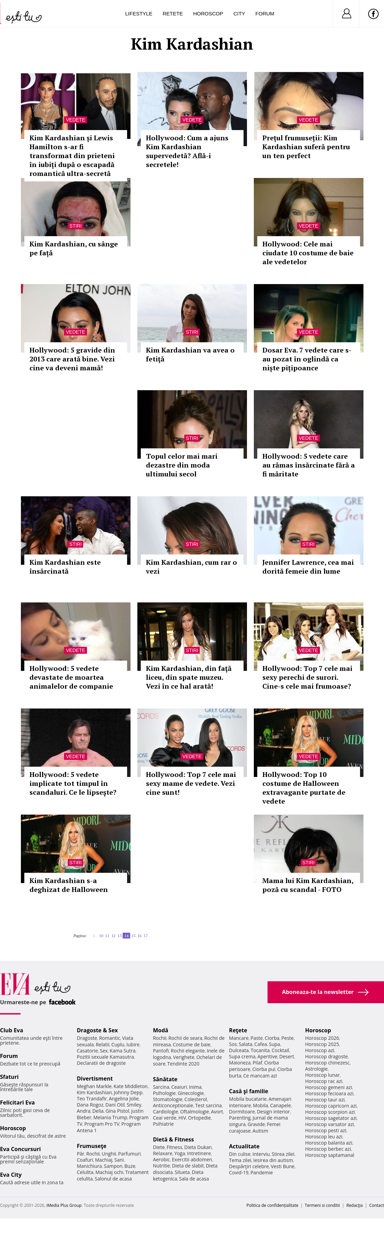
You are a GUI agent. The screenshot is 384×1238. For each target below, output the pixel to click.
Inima (195, 1087)
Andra (83, 1111)
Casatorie (87, 1050)
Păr (80, 1153)
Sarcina (161, 1087)
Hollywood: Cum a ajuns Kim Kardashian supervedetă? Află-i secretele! (187, 151)
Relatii (102, 1044)
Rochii (93, 1153)
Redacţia (354, 1205)
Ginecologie (191, 1093)
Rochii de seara (185, 1038)
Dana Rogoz (90, 1104)
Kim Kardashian (94, 1092)
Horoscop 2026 (322, 1038)
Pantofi (161, 1050)
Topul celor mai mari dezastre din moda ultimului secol (182, 464)
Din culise (240, 1154)
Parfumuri (129, 1153)
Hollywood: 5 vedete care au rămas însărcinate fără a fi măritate (308, 464)
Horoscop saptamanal (329, 1155)
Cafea (260, 1044)
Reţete (238, 1030)
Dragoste (87, 1038)
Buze (129, 1166)
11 (107, 935)
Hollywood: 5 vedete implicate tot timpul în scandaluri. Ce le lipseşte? (72, 783)
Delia (97, 1111)
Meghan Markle (94, 1086)
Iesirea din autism (273, 1160)
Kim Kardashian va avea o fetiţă (190, 354)
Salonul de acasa (113, 1178)
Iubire (132, 1044)
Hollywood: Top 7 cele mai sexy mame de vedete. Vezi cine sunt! (191, 783)
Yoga (179, 1153)
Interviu (261, 1154)
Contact (376, 1205)
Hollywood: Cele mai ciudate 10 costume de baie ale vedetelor (308, 252)
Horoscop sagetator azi (331, 1118)
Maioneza (240, 1062)
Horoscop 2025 (322, 1044)
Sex (104, 1050)
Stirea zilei (283, 1154)
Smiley (134, 1104)
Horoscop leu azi (323, 1136)
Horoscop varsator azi (329, 1124)
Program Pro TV (102, 1124)
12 (113, 935)
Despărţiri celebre (249, 1166)
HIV (182, 1117)
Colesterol (195, 1099)
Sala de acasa (194, 1178)
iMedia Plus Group (64, 1205)
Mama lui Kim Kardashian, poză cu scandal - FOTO (307, 885)
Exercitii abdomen (192, 1159)
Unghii (109, 1153)
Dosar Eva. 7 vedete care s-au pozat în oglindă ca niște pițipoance (306, 358)
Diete (158, 1147)
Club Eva (11, 1030)
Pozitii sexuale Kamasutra (105, 1057)
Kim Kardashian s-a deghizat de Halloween (68, 885)
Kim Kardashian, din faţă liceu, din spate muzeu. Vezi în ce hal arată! (189, 677)
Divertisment (95, 1078)
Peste (287, 1038)
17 (146, 935)
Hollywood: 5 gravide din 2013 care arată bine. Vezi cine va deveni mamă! (72, 358)
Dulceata (239, 1050)
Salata (245, 1044)
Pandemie (261, 1172)
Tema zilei (240, 1160)
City (239, 13)
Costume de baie (191, 1044)
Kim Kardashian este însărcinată (65, 567)
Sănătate (165, 1079)
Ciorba (272, 1038)
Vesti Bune (283, 1166)
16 (139, 935)
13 (119, 935)
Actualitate (244, 1146)
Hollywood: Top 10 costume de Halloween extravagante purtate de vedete (303, 788)
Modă (160, 1030)
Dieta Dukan (198, 1147)
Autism (260, 1130)
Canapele (280, 1105)
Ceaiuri (179, 1087)
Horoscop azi (319, 1050)
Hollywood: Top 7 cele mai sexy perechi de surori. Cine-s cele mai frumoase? (307, 677)
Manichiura (89, 1166)
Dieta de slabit (188, 1165)
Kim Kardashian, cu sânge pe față (73, 248)
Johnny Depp (128, 1092)
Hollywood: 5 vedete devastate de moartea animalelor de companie (71, 677)
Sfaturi (9, 1077)
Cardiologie (165, 1111)
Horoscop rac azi (324, 1081)
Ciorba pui (263, 1069)
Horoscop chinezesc (327, 1062)
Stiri (76, 226)
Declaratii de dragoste (101, 1063)
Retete (173, 13)
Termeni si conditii (322, 1205)
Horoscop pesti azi (325, 1130)
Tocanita (260, 1050)
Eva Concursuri (20, 1149)
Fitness (175, 1147)
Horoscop (208, 13)
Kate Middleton (130, 1086)
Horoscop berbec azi (328, 1149)
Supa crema (242, 1056)
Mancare (239, 1038)
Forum (265, 13)
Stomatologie (167, 1099)
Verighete (183, 1057)
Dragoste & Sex (97, 1030)
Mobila (260, 1105)
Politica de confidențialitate (272, 1205)
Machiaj (104, 1160)
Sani (119, 1160)
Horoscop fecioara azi (329, 1093)
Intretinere (199, 1153)
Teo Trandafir (92, 1098)
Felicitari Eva (17, 1102)
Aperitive (267, 1056)
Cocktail (280, 1050)
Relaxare (162, 1153)
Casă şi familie (248, 1091)
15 (133, 935)
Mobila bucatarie (248, 1099)
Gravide (256, 1124)
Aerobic (161, 1159)
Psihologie (164, 1093)
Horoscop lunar (322, 1075)
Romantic (109, 1038)
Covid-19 (239, 1172)
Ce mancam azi (260, 1075)
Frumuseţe (92, 1146)
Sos (233, 1044)
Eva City (11, 1174)
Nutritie (161, 1165)
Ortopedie (199, 1117)
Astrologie (316, 1068)
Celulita (85, 1172)
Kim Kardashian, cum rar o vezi (191, 567)
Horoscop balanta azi (328, 1142)
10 (101, 935)
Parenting (240, 1117)
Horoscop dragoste (326, 1056)
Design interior (273, 1111)
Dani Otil (115, 1104)
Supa (274, 1044)
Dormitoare (242, 1111)
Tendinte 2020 (183, 1063)
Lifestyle (138, 13)
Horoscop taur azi (325, 1099)
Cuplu (117, 1044)
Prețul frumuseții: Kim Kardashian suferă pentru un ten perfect (306, 146)
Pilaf (257, 1062)
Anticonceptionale (173, 1105)
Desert (286, 1056)
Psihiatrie (163, 1124)
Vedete (75, 120)
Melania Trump (110, 1117)
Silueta (182, 1172)
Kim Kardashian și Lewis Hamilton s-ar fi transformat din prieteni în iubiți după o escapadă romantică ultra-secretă (72, 155)
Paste (256, 1038)
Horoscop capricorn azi (331, 1105)
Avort (217, 1111)
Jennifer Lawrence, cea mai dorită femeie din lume (308, 567)
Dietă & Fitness (173, 1139)
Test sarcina (208, 1105)
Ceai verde (164, 1117)
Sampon (113, 1166)
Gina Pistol (117, 1111)
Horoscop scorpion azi (330, 1112)
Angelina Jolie (124, 1098)
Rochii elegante (188, 1050)
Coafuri (85, 1160)
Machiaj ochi (109, 1172)
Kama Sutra (122, 1050)
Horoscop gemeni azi (328, 1087)
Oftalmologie (194, 1111)
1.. (95, 935)
